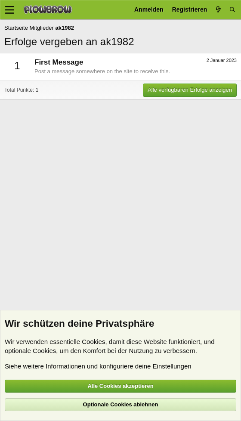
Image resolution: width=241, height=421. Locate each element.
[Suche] (232, 10)
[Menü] (10, 10)
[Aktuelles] (218, 10)
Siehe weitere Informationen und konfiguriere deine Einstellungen (98, 366)
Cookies (93, 341)
